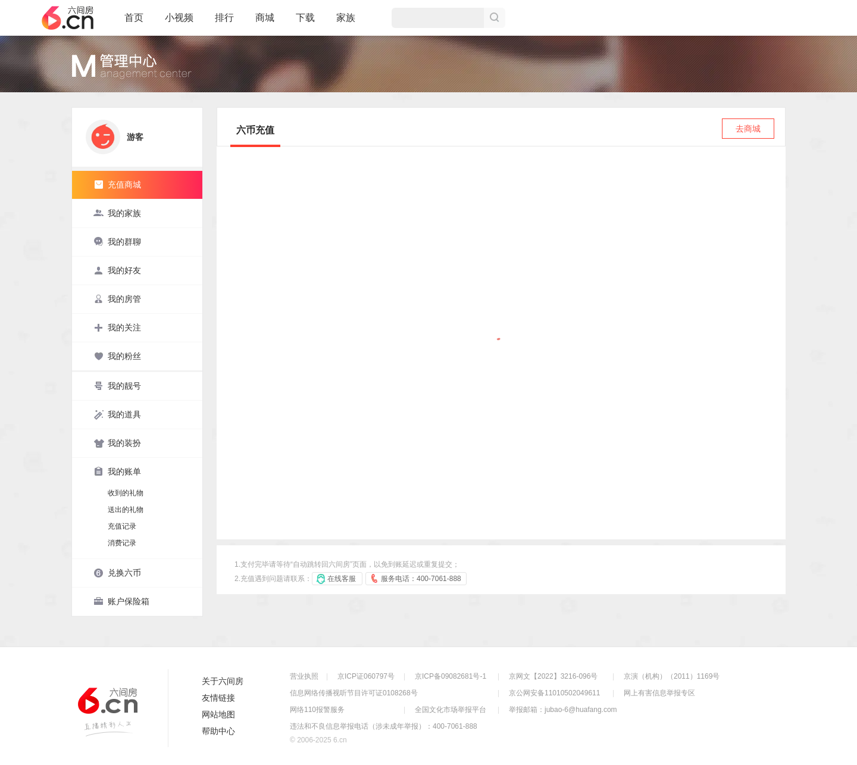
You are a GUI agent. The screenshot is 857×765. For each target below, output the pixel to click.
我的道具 (117, 414)
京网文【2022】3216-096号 (553, 676)
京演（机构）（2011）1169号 (672, 676)
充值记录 (122, 526)
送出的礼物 (125, 509)
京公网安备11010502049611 (554, 693)
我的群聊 (117, 242)
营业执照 (304, 676)
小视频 (179, 23)
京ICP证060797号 (366, 676)
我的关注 (117, 327)
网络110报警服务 (317, 709)
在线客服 (341, 578)
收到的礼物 (125, 493)
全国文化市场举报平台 (450, 709)
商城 (264, 23)
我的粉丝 (117, 356)
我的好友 (117, 270)
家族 (345, 23)
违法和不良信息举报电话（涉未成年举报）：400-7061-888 (383, 726)
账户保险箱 (121, 601)
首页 (133, 23)
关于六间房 (222, 681)
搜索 (495, 18)
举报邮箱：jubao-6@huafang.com (563, 709)
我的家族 (117, 213)
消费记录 (122, 543)
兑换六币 (117, 573)
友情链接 (218, 697)
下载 (305, 18)
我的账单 (117, 471)
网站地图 (218, 714)
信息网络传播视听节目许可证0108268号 (354, 693)
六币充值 (255, 130)
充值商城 (117, 185)
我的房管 (117, 299)
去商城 (748, 128)
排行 (224, 18)
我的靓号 (117, 386)
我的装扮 (117, 443)
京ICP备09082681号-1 (450, 676)
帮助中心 (218, 731)
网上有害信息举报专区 (659, 693)
